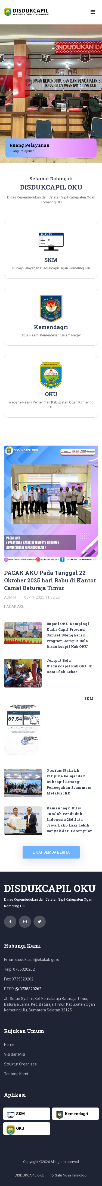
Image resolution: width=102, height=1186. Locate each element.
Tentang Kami (16, 1074)
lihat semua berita (51, 852)
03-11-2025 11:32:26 (42, 597)
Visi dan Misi (14, 1054)
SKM (89, 698)
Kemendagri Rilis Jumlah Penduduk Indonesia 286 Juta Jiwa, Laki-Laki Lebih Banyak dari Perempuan (70, 819)
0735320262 (28, 989)
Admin (10, 597)
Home (9, 1044)
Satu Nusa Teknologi (69, 1175)
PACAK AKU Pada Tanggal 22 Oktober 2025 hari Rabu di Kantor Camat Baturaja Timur (50, 580)
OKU (15, 1130)
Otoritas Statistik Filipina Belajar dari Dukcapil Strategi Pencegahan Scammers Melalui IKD (69, 782)
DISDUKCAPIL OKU (29, 1175)
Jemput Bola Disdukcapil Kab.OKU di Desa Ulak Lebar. (70, 666)
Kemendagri (71, 1115)
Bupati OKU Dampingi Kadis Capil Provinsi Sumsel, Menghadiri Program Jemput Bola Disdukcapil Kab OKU (68, 635)
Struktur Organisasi (20, 1064)
